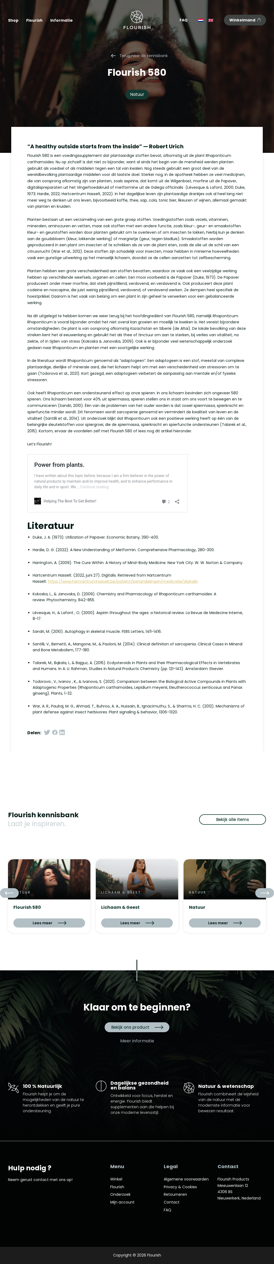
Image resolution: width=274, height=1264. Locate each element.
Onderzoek (120, 1194)
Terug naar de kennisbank (140, 55)
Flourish (34, 20)
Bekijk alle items (232, 819)
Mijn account (122, 1202)
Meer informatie (137, 1041)
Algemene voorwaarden (186, 1179)
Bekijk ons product (137, 1027)
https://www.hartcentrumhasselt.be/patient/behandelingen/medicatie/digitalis (123, 581)
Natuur (137, 94)
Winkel (116, 1179)
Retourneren (175, 1194)
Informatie (61, 20)
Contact (172, 1202)
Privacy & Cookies (180, 1187)
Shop (13, 20)
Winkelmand (245, 20)
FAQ (184, 20)
